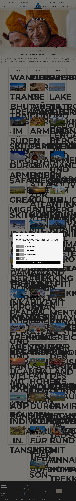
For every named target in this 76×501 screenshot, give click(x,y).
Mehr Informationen (56, 266)
